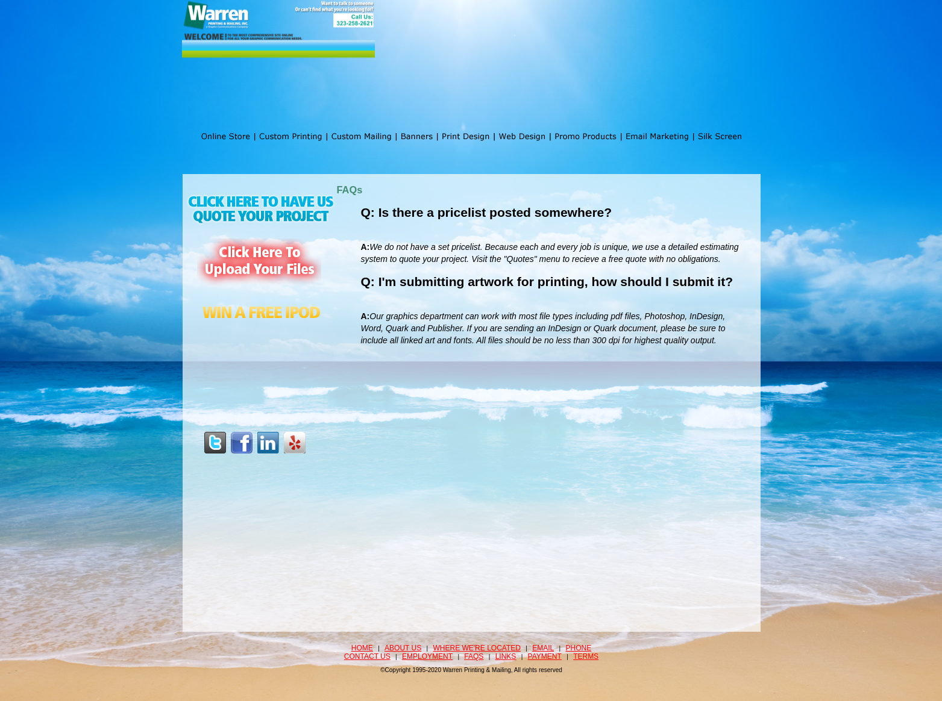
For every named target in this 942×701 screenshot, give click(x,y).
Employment (427, 656)
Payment (545, 656)
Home (362, 648)
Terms (585, 656)
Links (506, 656)
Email (543, 648)
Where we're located (477, 648)
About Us (403, 648)
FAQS (473, 656)
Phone (579, 648)
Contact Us (367, 656)
